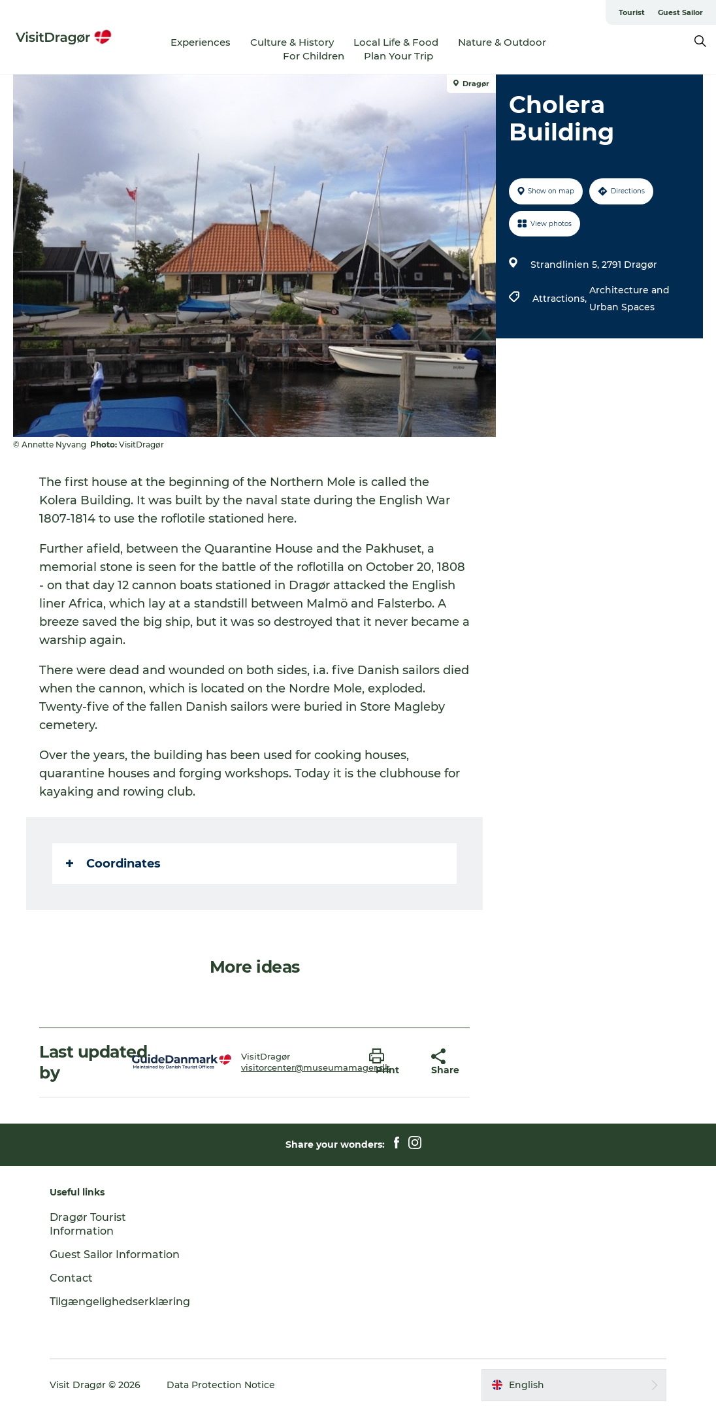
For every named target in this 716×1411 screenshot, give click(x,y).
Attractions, (560, 298)
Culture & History (292, 42)
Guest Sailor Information (115, 1254)
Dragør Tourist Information (88, 1224)
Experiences (201, 42)
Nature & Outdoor (502, 42)
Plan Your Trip (398, 56)
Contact (71, 1278)
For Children (313, 56)
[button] (390, 1062)
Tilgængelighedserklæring (120, 1301)
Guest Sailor (680, 12)
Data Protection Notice (221, 1385)
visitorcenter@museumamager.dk (315, 1067)
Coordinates (113, 863)
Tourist (632, 12)
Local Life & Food (395, 42)
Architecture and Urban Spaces (629, 298)
